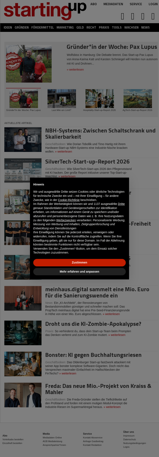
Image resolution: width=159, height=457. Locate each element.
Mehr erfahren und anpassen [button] (79, 271)
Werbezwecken (66, 220)
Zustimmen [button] (79, 262)
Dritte (121, 204)
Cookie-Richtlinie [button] (69, 200)
